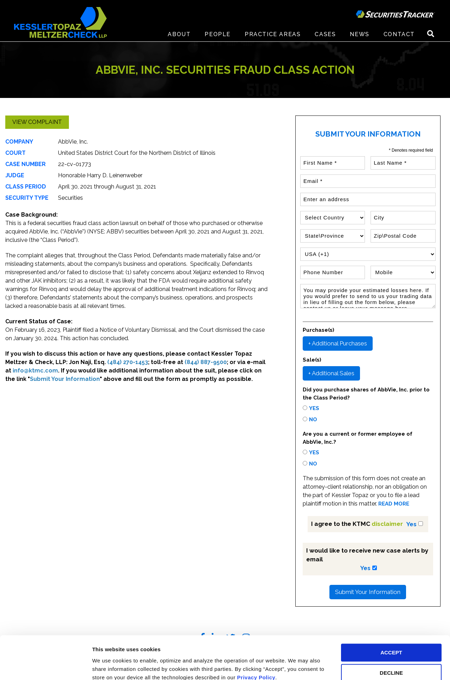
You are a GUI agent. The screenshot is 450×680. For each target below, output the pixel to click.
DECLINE (391, 643)
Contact (399, 35)
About (179, 35)
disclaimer (387, 523)
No (313, 419)
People (218, 35)
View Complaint (37, 122)
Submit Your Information (367, 591)
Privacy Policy (256, 647)
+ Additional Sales (331, 373)
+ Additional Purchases (337, 343)
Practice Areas (273, 35)
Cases (325, 35)
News (359, 35)
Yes (314, 408)
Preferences (107, 666)
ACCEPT (391, 622)
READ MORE (393, 504)
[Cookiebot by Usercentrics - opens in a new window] (45, 666)
